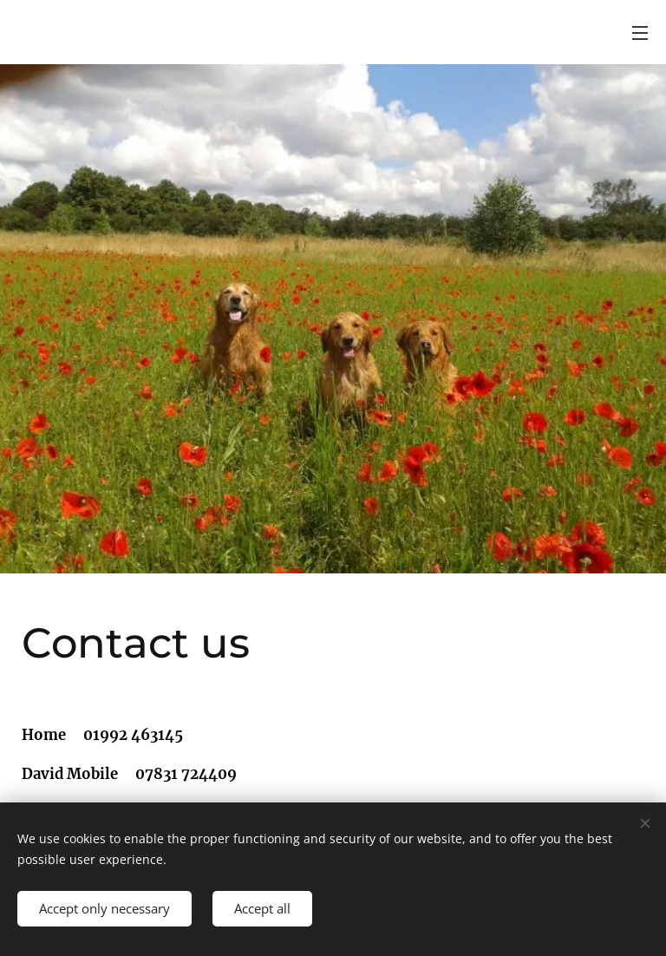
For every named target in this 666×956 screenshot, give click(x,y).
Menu (640, 33)
